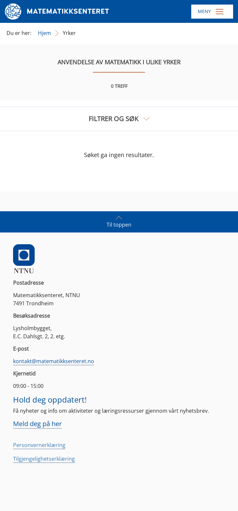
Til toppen (119, 221)
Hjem (44, 33)
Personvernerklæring (39, 445)
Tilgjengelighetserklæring (44, 458)
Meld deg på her (37, 423)
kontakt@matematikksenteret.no (53, 361)
